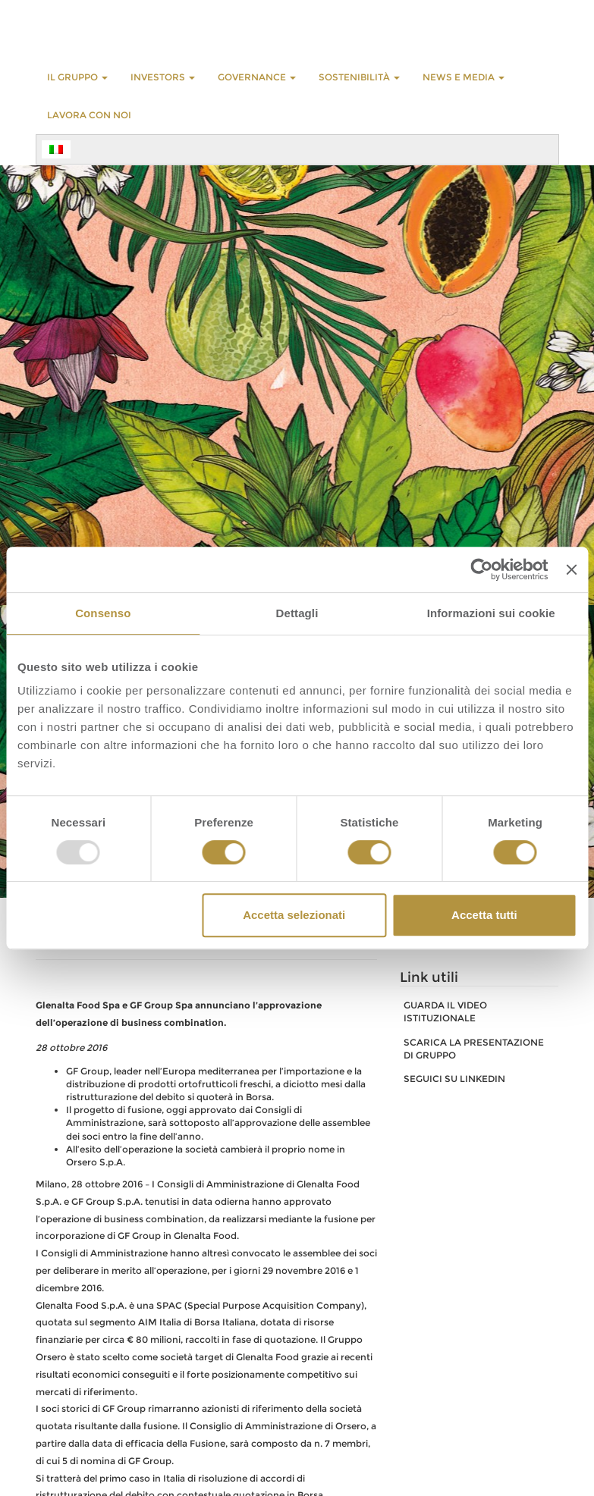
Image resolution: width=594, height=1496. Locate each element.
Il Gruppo (77, 77)
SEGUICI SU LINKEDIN (454, 1078)
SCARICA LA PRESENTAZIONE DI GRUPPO (474, 1049)
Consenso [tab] (102, 613)
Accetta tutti (484, 914)
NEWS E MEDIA (463, 77)
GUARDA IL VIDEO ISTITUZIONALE (445, 1011)
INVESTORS (162, 77)
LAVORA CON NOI (89, 115)
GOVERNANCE (257, 77)
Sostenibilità (359, 77)
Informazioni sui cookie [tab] (491, 613)
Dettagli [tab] (297, 613)
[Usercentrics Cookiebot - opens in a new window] (482, 569)
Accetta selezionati (294, 914)
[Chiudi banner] (571, 569)
